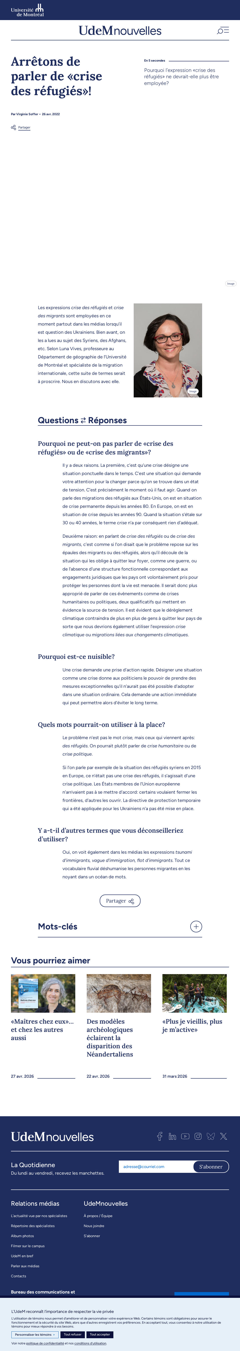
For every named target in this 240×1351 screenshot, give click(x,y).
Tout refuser (72, 1334)
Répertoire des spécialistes (33, 1230)
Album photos (22, 1240)
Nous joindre (94, 1230)
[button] (222, 32)
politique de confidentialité (45, 1343)
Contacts (18, 1280)
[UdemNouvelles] (120, 32)
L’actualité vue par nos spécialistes (39, 1220)
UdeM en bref (22, 1260)
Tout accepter (100, 1334)
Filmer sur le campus (27, 1250)
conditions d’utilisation (90, 1343)
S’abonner (92, 1240)
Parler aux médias (25, 1270)
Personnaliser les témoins (35, 1335)
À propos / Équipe (98, 1220)
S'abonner (211, 1171)
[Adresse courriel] (156, 1171)
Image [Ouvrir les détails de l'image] (231, 288)
